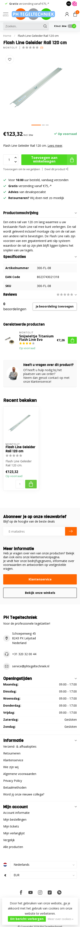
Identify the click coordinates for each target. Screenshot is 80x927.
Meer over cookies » (60, 919)
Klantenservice (40, 579)
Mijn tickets (11, 826)
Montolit (10, 47)
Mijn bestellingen (14, 819)
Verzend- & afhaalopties (19, 746)
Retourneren (11, 753)
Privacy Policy (12, 781)
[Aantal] (20, 484)
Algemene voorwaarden (19, 774)
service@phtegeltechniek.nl (30, 666)
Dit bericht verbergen (27, 919)
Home (7, 36)
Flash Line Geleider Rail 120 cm (38, 36)
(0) (41, 47)
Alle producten (13, 847)
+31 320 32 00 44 (24, 654)
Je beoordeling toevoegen (55, 306)
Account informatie (16, 813)
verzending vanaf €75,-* (29, 4)
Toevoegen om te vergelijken (21, 169)
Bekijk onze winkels (40, 593)
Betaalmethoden (14, 787)
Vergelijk (9, 840)
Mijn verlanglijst (14, 833)
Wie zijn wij (11, 767)
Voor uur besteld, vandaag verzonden (38, 180)
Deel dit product (56, 169)
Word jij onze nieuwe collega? (23, 794)
